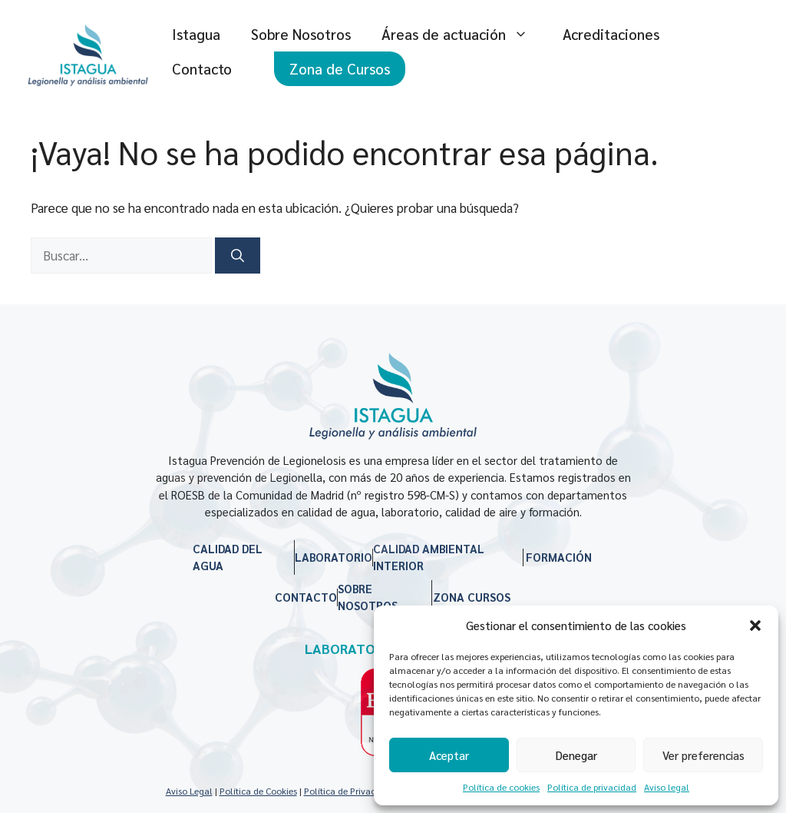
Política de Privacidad (349, 791)
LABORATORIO (333, 556)
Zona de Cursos (339, 68)
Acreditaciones (611, 34)
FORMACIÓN (559, 556)
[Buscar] (237, 255)
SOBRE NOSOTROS (368, 597)
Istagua (196, 34)
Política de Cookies (258, 791)
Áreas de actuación (464, 34)
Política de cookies (501, 787)
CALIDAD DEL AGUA (228, 557)
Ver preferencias (703, 755)
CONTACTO (306, 596)
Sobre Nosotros (301, 34)
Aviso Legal (189, 791)
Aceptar (449, 755)
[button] (755, 625)
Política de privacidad (591, 787)
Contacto (202, 68)
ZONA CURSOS (471, 596)
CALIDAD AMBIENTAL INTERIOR (428, 557)
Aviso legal (666, 787)
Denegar (576, 755)
